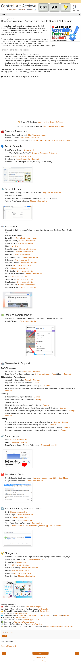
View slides (25, 138)
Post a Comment (8, 646)
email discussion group (34, 607)
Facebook (32, 615)
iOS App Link (57, 526)
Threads (22, 615)
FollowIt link (44, 611)
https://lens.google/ (23, 159)
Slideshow (53, 153)
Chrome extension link (22, 156)
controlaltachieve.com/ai (32, 371)
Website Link (33, 526)
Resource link (37, 523)
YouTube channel (21, 618)
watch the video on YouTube (53, 126)
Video (54, 374)
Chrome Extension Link (19, 526)
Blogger (44, 661)
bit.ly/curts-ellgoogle (39, 478)
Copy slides (34, 138)
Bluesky (66, 615)
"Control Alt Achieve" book (24, 622)
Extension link (29, 150)
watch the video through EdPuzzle (50, 122)
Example (28, 380)
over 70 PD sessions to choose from (59, 626)
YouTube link (56, 193)
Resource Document (40, 153)
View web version (40, 657)
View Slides (53, 478)
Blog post (35, 159)
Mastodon (58, 615)
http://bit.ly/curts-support (37, 135)
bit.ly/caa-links (37, 624)
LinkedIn (41, 615)
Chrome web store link (18, 440)
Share (4, 635)
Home (40, 653)
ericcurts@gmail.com (31, 620)
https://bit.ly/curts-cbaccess (40, 140)
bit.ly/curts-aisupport (42, 374)
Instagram (49, 615)
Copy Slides (63, 478)
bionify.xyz (15, 246)
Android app (21, 562)
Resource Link (27, 520)
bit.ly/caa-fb (43, 609)
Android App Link (45, 526)
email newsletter (21, 613)
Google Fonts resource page (26, 238)
